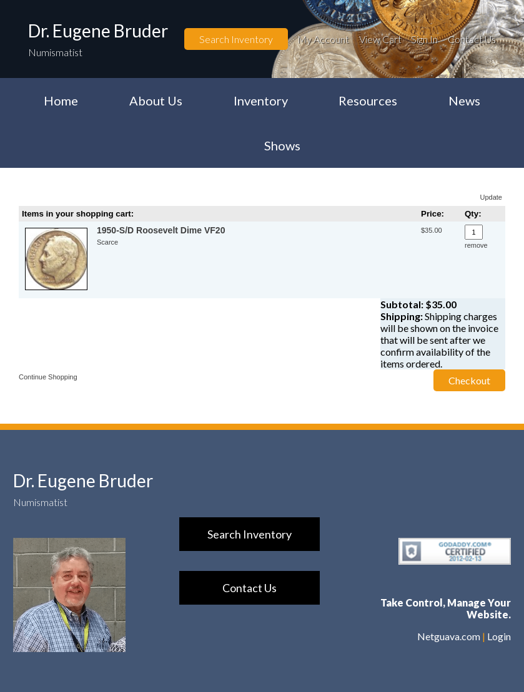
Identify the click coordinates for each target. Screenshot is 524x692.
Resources (368, 100)
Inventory (261, 100)
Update (491, 197)
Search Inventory (236, 39)
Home (61, 100)
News (464, 100)
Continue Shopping (48, 377)
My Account (323, 39)
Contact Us (472, 39)
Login (499, 636)
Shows (282, 145)
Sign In (424, 39)
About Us (155, 100)
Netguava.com (448, 636)
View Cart (380, 39)
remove (476, 245)
